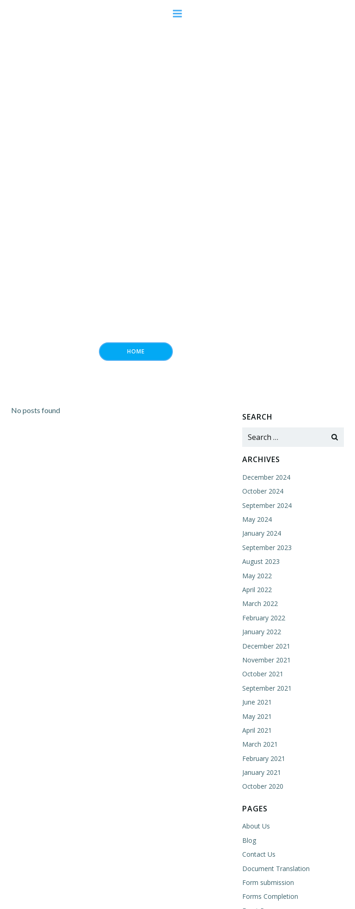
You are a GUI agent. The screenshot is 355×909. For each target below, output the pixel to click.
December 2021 (266, 646)
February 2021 (263, 758)
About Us (256, 826)
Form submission (268, 882)
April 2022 (257, 589)
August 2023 (261, 561)
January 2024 (261, 533)
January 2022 (261, 631)
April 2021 (257, 730)
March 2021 (260, 744)
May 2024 (257, 519)
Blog (249, 840)
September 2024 (267, 505)
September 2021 (267, 688)
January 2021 (261, 772)
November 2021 (266, 659)
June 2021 (257, 702)
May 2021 (257, 716)
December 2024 (266, 477)
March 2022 (260, 603)
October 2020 (262, 786)
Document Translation (276, 868)
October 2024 (262, 491)
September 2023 (267, 547)
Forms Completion (270, 896)
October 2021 (262, 673)
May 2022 (257, 575)
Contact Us (258, 854)
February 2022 (263, 617)
